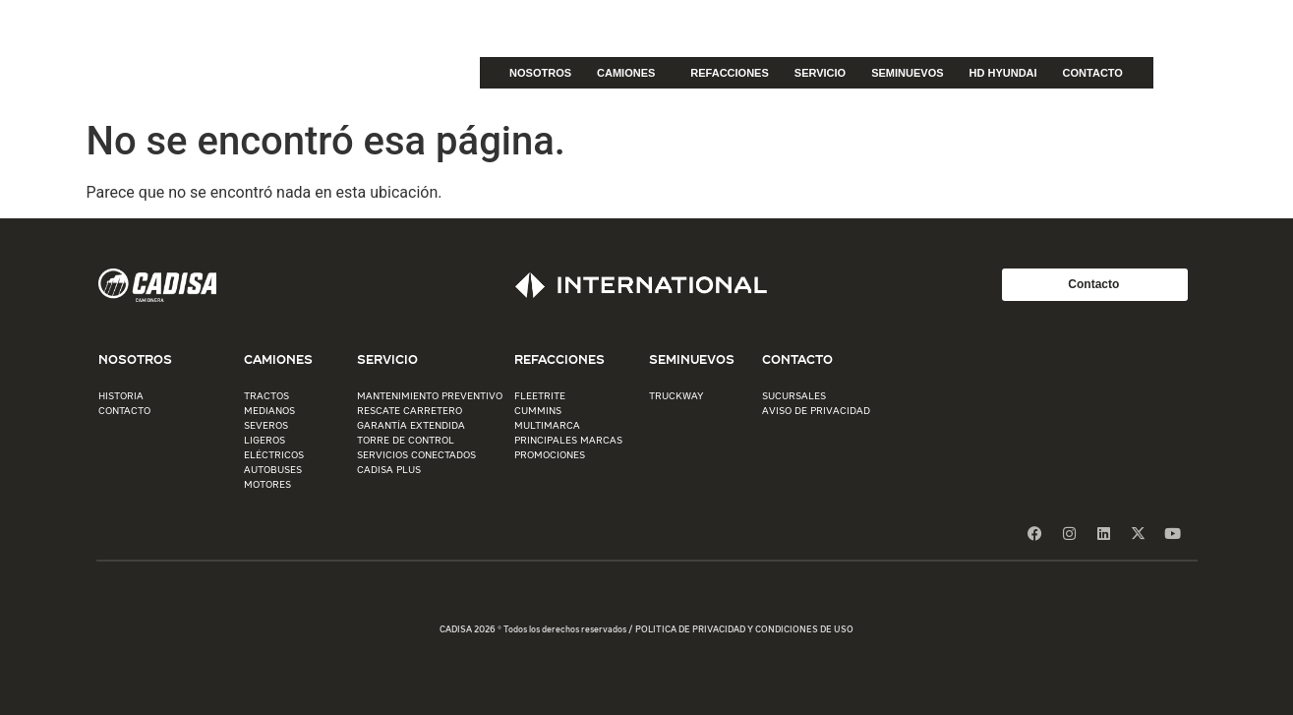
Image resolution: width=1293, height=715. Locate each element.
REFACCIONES (729, 73)
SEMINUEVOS (907, 73)
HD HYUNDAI (1003, 73)
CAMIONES (631, 73)
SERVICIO (820, 73)
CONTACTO (1093, 73)
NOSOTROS (540, 73)
